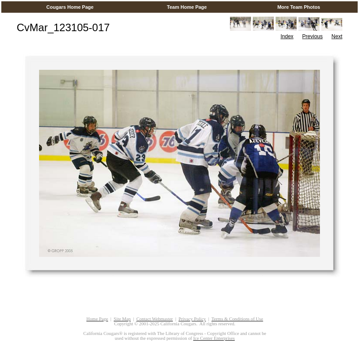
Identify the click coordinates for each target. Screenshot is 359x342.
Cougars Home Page (69, 7)
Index (286, 36)
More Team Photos (299, 7)
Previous (312, 36)
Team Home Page (186, 7)
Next (336, 36)
